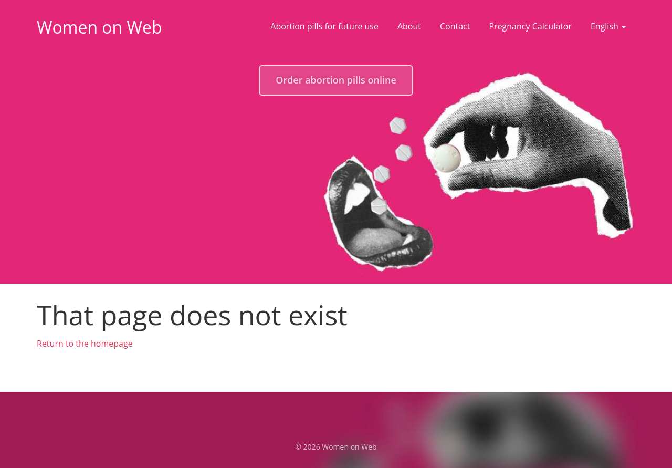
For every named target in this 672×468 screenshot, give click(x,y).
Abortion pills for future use (324, 26)
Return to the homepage (85, 343)
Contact (455, 26)
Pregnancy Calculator (530, 26)
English (608, 26)
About (409, 26)
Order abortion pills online (336, 80)
